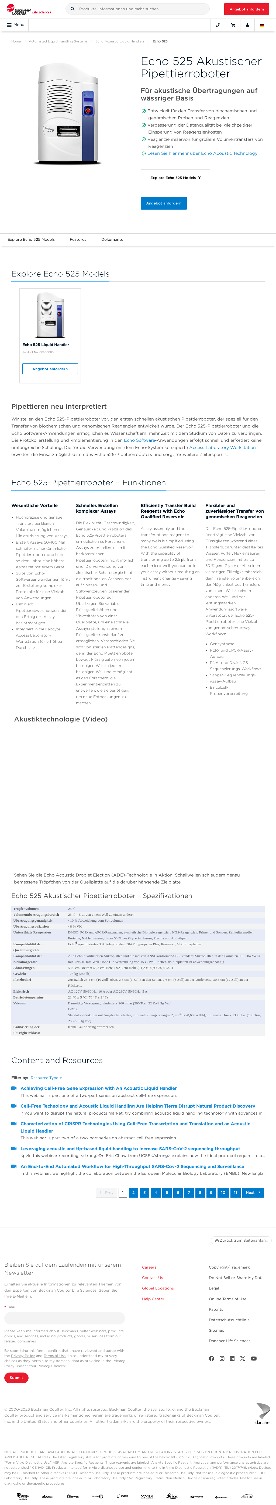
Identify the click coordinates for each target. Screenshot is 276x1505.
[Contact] (218, 25)
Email (10, 1307)
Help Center (153, 1299)
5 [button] (167, 1192)
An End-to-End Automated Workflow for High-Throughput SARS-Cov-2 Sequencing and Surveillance (132, 1166)
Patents (216, 1309)
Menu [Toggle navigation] (15, 25)
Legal (214, 1288)
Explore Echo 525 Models (31, 239)
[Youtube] (254, 1359)
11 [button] (235, 1192)
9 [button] (211, 1192)
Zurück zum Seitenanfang (241, 1240)
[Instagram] (222, 1359)
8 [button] (200, 1192)
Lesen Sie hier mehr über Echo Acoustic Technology (202, 153)
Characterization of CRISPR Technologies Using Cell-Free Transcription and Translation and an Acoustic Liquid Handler (135, 1127)
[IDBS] (122, 1497)
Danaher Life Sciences (229, 1341)
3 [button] (144, 1192)
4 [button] (155, 1192)
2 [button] (133, 1192)
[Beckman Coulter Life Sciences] (29, 9)
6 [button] (178, 1192)
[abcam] (47, 1497)
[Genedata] (97, 1497)
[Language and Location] (262, 25)
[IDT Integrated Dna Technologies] (147, 1497)
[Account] (247, 25)
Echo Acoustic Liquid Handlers (119, 41)
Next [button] (253, 1192)
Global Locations (158, 1288)
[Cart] (232, 25)
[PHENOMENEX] (221, 1497)
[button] (72, 9)
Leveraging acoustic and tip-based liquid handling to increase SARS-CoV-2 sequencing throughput (130, 1148)
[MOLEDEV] (196, 1497)
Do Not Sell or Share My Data (236, 1278)
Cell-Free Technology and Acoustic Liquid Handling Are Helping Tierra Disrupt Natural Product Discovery (137, 1106)
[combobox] (137, 9)
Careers (149, 1267)
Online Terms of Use (227, 1299)
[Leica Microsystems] (171, 1497)
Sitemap (216, 1330)
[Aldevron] (72, 1497)
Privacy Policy (23, 1356)
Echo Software (139, 440)
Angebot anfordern (247, 9)
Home (16, 41)
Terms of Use (55, 1356)
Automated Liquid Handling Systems (58, 41)
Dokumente (112, 239)
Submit (16, 1377)
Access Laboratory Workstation (222, 447)
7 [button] (189, 1192)
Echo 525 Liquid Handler (45, 345)
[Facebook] (211, 1359)
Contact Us (152, 1278)
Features (78, 239)
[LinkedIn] (232, 1359)
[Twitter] (242, 1359)
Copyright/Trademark (229, 1267)
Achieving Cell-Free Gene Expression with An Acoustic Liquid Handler (98, 1088)
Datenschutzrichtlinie (229, 1320)
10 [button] (223, 1192)
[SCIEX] (246, 1497)
